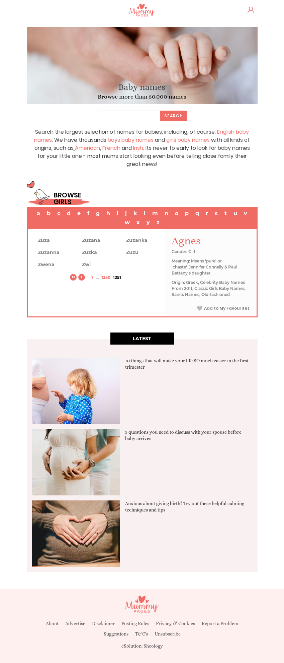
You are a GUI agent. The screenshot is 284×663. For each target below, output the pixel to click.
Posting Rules (135, 623)
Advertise (75, 623)
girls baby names (188, 140)
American (87, 148)
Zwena (46, 264)
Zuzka (89, 252)
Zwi (86, 264)
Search (173, 116)
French (111, 148)
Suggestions (116, 634)
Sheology (153, 646)
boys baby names (131, 140)
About (52, 623)
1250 (105, 277)
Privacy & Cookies (175, 623)
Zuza (44, 240)
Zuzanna (49, 252)
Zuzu (132, 252)
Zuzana (91, 240)
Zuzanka (137, 240)
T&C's (141, 634)
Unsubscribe (168, 634)
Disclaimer (103, 623)
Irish (138, 148)
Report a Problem (220, 623)
